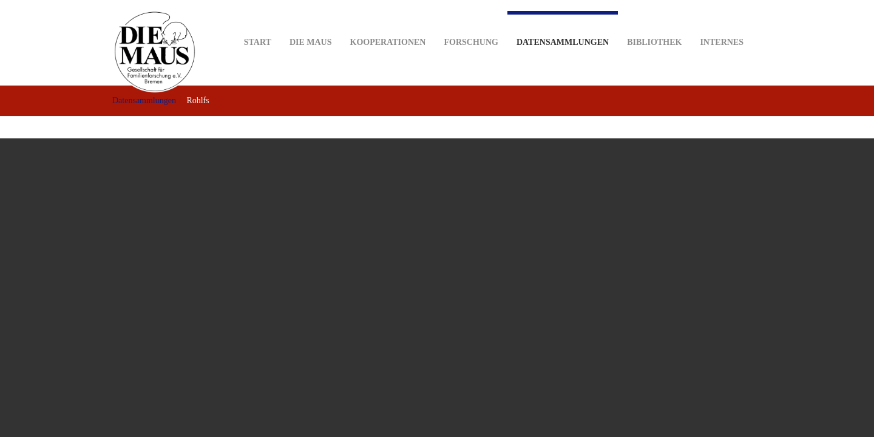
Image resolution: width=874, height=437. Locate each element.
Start (257, 23)
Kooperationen (388, 23)
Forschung (471, 23)
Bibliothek (654, 23)
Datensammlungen (562, 29)
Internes (722, 23)
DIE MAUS (310, 23)
